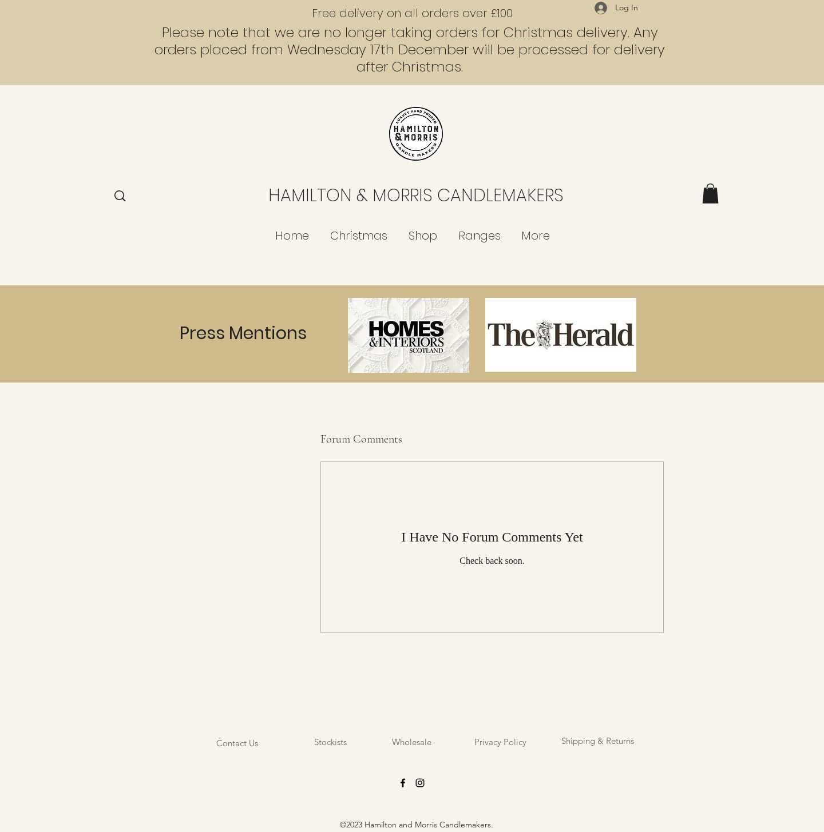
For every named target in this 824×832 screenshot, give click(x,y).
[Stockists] (330, 742)
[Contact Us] (237, 743)
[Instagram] (420, 783)
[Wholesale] (411, 742)
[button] (710, 194)
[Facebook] (403, 783)
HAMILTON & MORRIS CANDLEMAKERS (416, 196)
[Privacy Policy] (500, 742)
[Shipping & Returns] (597, 740)
